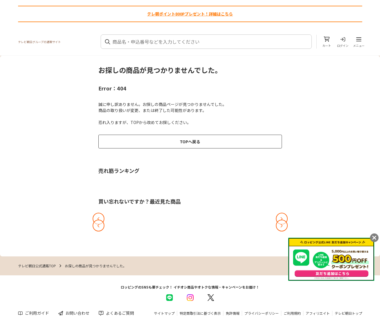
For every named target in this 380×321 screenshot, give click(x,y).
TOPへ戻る (190, 141)
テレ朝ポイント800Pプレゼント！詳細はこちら (190, 14)
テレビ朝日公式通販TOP (37, 265)
